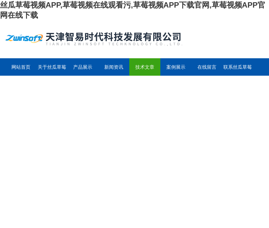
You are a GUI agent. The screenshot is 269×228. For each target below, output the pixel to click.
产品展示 (82, 67)
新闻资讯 (113, 67)
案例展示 (175, 67)
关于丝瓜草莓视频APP (52, 70)
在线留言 (206, 67)
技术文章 (144, 67)
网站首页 (20, 67)
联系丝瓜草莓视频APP (237, 70)
